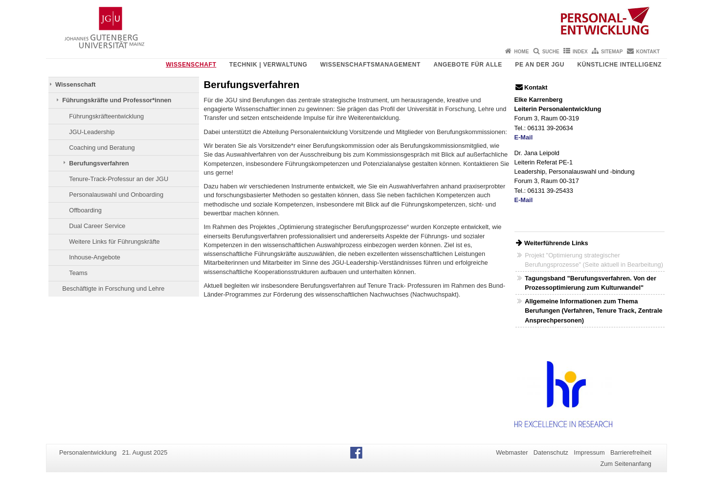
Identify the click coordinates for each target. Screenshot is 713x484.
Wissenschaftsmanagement (370, 64)
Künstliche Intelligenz (619, 64)
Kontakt (648, 51)
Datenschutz (551, 452)
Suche (550, 51)
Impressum (589, 452)
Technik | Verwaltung (268, 64)
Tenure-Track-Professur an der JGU (118, 179)
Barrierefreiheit (630, 452)
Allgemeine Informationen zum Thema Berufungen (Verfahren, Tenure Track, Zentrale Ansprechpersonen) (593, 310)
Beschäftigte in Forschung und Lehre (113, 288)
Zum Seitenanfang (625, 463)
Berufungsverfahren (99, 163)
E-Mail (523, 137)
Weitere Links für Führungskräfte (114, 241)
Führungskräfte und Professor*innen (116, 100)
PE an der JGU (539, 64)
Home (521, 51)
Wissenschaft (191, 64)
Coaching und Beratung (101, 147)
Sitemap (612, 51)
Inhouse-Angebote (94, 257)
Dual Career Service (97, 226)
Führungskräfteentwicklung (106, 116)
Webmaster (512, 452)
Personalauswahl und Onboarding (116, 194)
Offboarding (85, 210)
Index (580, 51)
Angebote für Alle (467, 64)
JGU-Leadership (91, 132)
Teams (78, 273)
